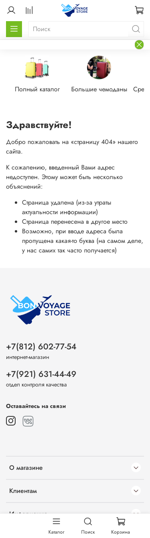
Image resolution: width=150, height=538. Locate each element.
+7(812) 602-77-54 (41, 347)
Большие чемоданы (99, 89)
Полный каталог (37, 89)
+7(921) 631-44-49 (41, 374)
